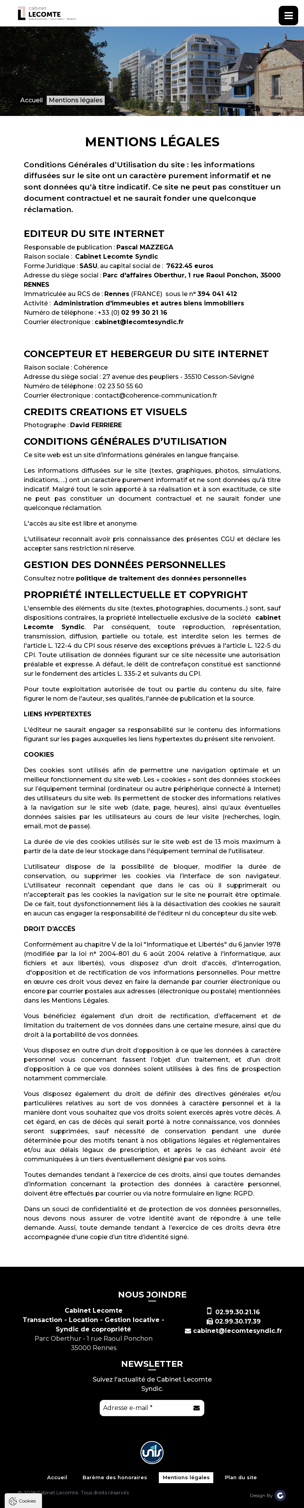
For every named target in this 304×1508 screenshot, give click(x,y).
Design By (268, 1495)
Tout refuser (103, 1501)
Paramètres (151, 1501)
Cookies (27, 1395)
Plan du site (241, 1477)
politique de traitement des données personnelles (161, 578)
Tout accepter (53, 1501)
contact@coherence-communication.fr (156, 395)
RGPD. (244, 1193)
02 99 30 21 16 (144, 312)
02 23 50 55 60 (120, 386)
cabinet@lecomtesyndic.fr (139, 322)
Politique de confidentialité (45, 1482)
